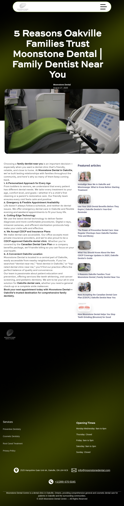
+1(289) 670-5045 (65, 481)
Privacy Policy (9, 451)
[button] (103, 7)
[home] (23, 7)
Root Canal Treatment (13, 443)
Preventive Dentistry (12, 429)
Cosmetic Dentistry (11, 436)
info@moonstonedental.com (94, 470)
